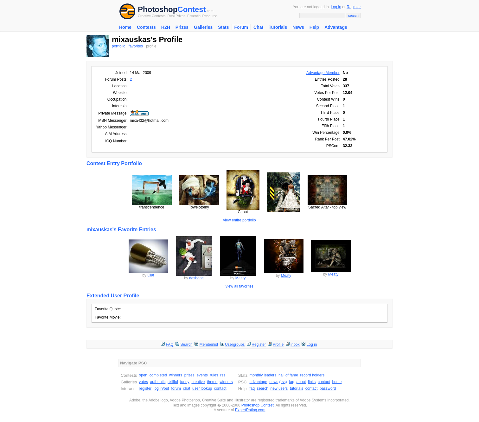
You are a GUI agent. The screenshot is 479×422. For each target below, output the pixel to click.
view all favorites (239, 286)
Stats (223, 27)
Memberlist (209, 344)
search (262, 388)
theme (212, 382)
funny (184, 382)
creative (198, 382)
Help (314, 27)
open (143, 375)
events (202, 375)
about (301, 382)
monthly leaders (262, 375)
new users (279, 388)
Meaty (240, 278)
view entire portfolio (239, 220)
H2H (165, 27)
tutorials (296, 388)
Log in (336, 7)
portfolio (118, 46)
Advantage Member (323, 73)
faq (291, 382)
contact (220, 388)
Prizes (182, 27)
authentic (158, 382)
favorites (136, 46)
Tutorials (278, 27)
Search (187, 344)
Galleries (203, 27)
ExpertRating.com (250, 410)
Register (354, 7)
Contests (146, 27)
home (337, 382)
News (298, 27)
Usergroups (235, 344)
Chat (258, 27)
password (328, 388)
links (312, 382)
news (273, 382)
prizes (189, 375)
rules (214, 375)
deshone (196, 278)
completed (158, 375)
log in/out (161, 388)
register (145, 388)
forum (176, 388)
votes (143, 382)
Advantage (335, 27)
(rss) (283, 382)
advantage (258, 382)
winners (175, 375)
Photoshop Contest (257, 405)
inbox (295, 344)
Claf (150, 275)
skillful (173, 382)
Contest (191, 9)
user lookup (202, 388)
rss (222, 375)
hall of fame (288, 375)
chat (186, 388)
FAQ (170, 344)
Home (125, 27)
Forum (241, 27)
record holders (312, 375)
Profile (278, 344)
